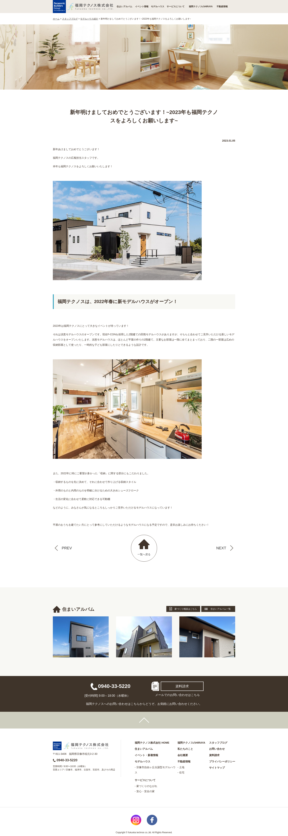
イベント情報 (141, 6)
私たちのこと (185, 748)
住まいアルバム (124, 6)
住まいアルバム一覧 (221, 609)
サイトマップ (217, 767)
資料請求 (182, 686)
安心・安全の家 (145, 791)
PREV (67, 548)
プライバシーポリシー (222, 761)
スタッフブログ (218, 742)
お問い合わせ (217, 748)
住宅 (181, 772)
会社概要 (182, 755)
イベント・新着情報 (146, 755)
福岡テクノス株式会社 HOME (152, 742)
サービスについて (176, 6)
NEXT (221, 548)
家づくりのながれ (146, 786)
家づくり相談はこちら (186, 609)
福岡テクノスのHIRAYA (201, 6)
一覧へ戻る (144, 554)
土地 (181, 767)
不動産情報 (222, 6)
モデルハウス (157, 6)
